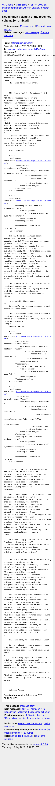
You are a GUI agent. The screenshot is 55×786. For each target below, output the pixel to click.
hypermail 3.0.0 (40, 744)
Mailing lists (21, 5)
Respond (40, 26)
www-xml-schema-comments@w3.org (26, 49)
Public (33, 5)
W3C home (7, 5)
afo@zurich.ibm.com (22, 43)
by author (28, 733)
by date (42, 729)
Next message (32, 32)
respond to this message (30, 723)
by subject (17, 733)
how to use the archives (22, 736)
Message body (27, 26)
